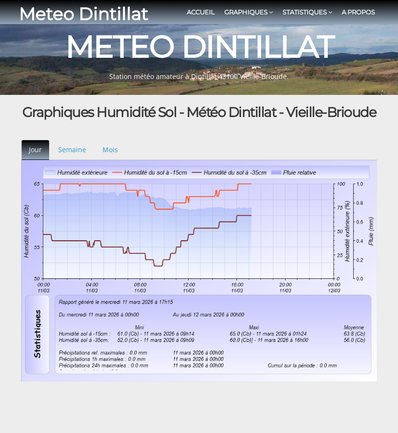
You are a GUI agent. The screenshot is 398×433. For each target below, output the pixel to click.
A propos (358, 12)
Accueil (201, 12)
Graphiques (248, 12)
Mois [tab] (110, 149)
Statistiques (307, 12)
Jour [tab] (35, 149)
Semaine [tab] (72, 149)
